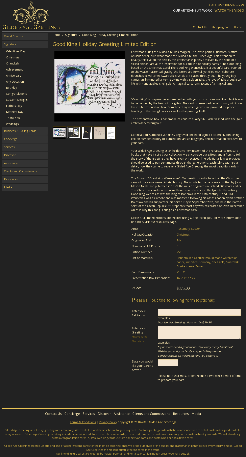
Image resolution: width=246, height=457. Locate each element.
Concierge (10, 139)
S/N (179, 240)
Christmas (12, 57)
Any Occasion (15, 81)
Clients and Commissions (20, 171)
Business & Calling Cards (20, 131)
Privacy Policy (108, 422)
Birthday (11, 87)
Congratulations (16, 94)
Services (9, 147)
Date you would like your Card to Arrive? (142, 365)
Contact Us (200, 27)
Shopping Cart (221, 27)
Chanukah (12, 63)
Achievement (14, 69)
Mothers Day (14, 112)
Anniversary (13, 75)
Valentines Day (15, 51)
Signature (71, 35)
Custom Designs (17, 100)
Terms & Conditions (83, 422)
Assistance (11, 163)
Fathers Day (14, 106)
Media (8, 187)
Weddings (12, 124)
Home (56, 35)
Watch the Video (229, 10)
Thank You (13, 118)
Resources (11, 179)
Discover (10, 155)
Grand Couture (13, 36)
